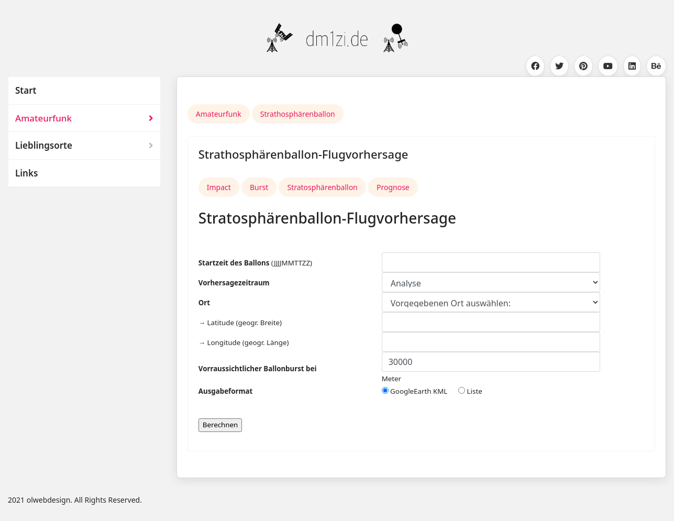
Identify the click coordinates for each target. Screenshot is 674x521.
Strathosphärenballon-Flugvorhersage (303, 154)
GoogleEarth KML (420, 391)
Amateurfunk (43, 118)
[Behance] (656, 66)
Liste (470, 391)
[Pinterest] (583, 66)
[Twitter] (559, 66)
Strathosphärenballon (297, 114)
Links (26, 173)
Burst (259, 187)
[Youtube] (608, 66)
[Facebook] (535, 66)
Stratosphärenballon (322, 187)
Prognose (393, 187)
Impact (219, 187)
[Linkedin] (632, 66)
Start (25, 90)
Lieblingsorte (43, 145)
